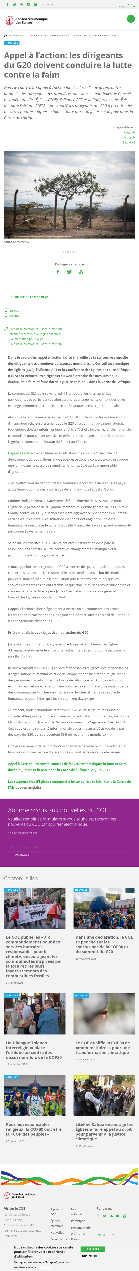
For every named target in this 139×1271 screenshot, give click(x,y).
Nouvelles (18, 35)
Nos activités (77, 1211)
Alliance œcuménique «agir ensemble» (35, 334)
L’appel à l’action (20, 453)
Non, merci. (89, 1256)
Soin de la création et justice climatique (36, 329)
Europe (14, 310)
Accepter (93, 1249)
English (129, 132)
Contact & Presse (78, 1236)
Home (5, 35)
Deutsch (128, 137)
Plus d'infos (44, 1267)
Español (129, 142)
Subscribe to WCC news (31, 297)
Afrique (14, 315)
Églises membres (56, 1223)
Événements (58, 1239)
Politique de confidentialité (22, 832)
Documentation (82, 1227)
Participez (78, 1221)
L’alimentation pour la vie (26, 339)
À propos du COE (58, 1211)
